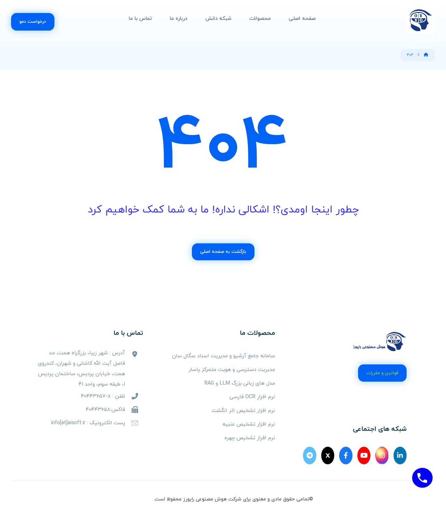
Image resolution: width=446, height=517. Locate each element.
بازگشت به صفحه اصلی (223, 252)
